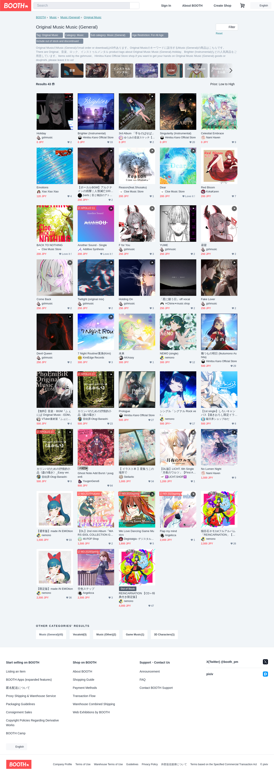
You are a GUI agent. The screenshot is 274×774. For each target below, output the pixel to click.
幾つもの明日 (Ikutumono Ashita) (219, 355)
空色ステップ (86, 588)
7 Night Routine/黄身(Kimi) (94, 353)
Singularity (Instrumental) (175, 133)
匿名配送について (18, 687)
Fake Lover (208, 299)
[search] (125, 6)
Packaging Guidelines (20, 704)
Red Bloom (208, 187)
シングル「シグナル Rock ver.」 (178, 413)
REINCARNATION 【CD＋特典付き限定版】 (137, 595)
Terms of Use (83, 764)
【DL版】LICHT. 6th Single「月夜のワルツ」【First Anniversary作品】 (178, 470)
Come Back (44, 299)
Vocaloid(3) (79, 634)
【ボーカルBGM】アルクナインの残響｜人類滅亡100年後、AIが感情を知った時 (95, 189)
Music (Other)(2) (106, 634)
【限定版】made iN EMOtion (55, 588)
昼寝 (204, 245)
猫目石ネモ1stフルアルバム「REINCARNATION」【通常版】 (218, 533)
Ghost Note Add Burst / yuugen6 (95, 475)
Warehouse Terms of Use (108, 764)
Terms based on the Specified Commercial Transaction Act (223, 764)
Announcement (150, 671)
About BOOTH (192, 5)
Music (53, 17)
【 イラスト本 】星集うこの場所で (136, 470)
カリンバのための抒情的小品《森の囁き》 (94, 413)
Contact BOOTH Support (156, 687)
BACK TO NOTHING (50, 245)
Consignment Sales (19, 712)
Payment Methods (85, 687)
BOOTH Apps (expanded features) (29, 679)
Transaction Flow (84, 696)
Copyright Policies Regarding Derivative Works (32, 723)
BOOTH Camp (15, 733)
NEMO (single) (169, 353)
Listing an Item (15, 671)
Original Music (92, 17)
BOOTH (41, 17)
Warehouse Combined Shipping (94, 704)
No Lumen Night (211, 468)
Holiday (41, 133)
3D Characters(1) (164, 634)
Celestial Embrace (212, 133)
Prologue (124, 411)
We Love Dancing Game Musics (136, 532)
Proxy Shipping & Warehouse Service (31, 696)
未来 (121, 353)
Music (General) (70, 17)
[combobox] (81, 5)
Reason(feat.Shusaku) (133, 187)
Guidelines (132, 764)
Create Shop (222, 5)
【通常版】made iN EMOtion (55, 531)
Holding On (126, 299)
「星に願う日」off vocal (175, 299)
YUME (164, 245)
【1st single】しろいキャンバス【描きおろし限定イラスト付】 (218, 413)
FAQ (143, 679)
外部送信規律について (174, 764)
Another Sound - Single (92, 245)
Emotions (42, 187)
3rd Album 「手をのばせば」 (137, 133)
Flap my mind (168, 531)
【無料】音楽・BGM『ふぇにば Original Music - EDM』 (54, 413)
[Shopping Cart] (242, 5)
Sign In (166, 5)
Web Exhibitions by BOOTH (91, 712)
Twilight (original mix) (91, 299)
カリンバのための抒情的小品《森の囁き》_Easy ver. (53, 470)
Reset (219, 33)
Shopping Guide (83, 679)
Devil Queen (44, 353)
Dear (163, 187)
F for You (124, 245)
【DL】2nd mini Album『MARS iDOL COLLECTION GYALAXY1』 (96, 533)
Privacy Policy (150, 764)
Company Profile (62, 764)
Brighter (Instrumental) (92, 133)
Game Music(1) (135, 634)
